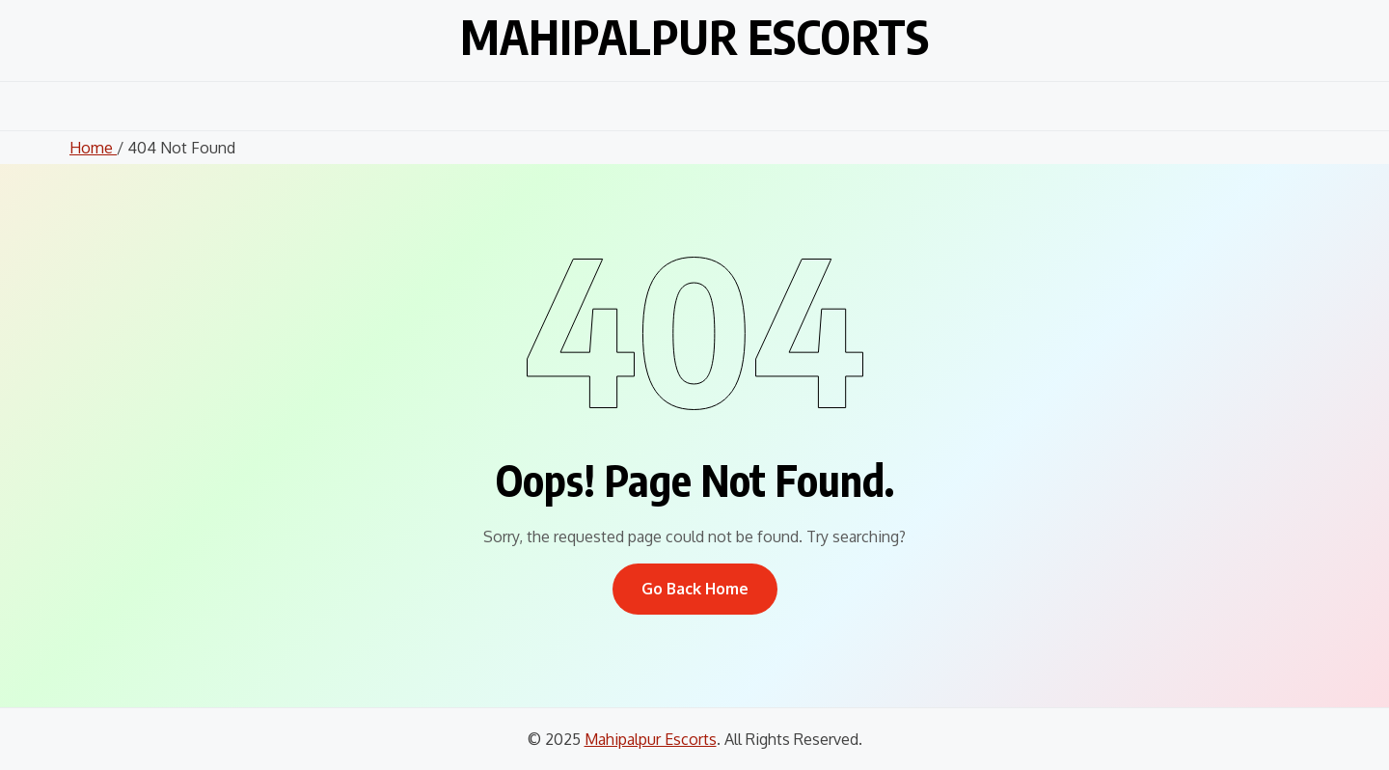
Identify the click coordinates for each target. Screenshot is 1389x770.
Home (93, 147)
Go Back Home (695, 588)
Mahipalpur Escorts (694, 37)
